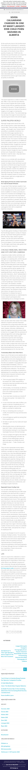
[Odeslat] (25, 669)
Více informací (11, 6)
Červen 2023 (4, 712)
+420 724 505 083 (15, 12)
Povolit (18, 6)
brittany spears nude (7, 568)
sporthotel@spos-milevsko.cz (14, 9)
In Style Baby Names (7, 683)
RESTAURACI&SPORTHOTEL (10, 762)
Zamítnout (24, 6)
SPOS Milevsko (21, 762)
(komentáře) (6, 749)
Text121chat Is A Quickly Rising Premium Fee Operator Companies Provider (13, 679)
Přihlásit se (4, 743)
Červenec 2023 (5, 709)
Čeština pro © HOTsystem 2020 (10, 752)
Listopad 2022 (5, 723)
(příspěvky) (5, 746)
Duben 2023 (4, 717)
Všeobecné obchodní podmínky (12, 761)
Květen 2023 (4, 714)
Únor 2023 (4, 720)
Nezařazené (4, 735)
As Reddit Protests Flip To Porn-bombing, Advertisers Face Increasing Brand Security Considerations (13, 690)
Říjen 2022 (4, 726)
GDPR (22, 761)
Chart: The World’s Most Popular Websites (13, 686)
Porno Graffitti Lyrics (7, 695)
